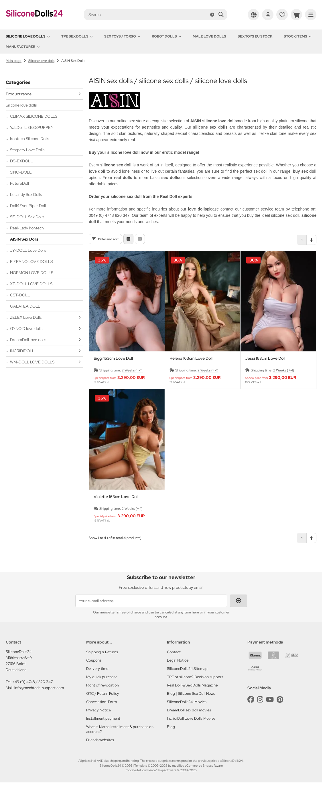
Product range (18, 94)
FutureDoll (19, 183)
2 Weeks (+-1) (132, 370)
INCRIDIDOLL (22, 350)
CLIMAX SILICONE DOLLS (33, 116)
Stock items (298, 36)
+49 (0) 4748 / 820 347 (32, 681)
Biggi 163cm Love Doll (113, 358)
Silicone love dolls (28, 36)
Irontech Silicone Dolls (29, 138)
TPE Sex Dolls (77, 36)
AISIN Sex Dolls (24, 239)
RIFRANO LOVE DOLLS (31, 261)
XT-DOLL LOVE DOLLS (31, 283)
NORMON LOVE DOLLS (31, 272)
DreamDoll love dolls (28, 339)
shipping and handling (124, 761)
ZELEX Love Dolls (26, 317)
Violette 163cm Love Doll (116, 496)
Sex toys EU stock (255, 36)
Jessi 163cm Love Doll (265, 358)
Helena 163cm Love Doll (191, 358)
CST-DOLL (20, 295)
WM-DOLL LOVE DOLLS (32, 362)
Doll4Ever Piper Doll (28, 205)
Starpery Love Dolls (27, 149)
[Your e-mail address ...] (151, 601)
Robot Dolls (166, 36)
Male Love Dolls (209, 36)
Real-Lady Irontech (27, 228)
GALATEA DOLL (25, 306)
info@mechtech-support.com (39, 687)
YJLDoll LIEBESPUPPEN (32, 127)
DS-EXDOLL (21, 161)
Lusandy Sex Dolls (26, 194)
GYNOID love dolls (26, 328)
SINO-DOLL (20, 172)
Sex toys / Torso (122, 36)
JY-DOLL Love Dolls (28, 250)
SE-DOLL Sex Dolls (27, 216)
